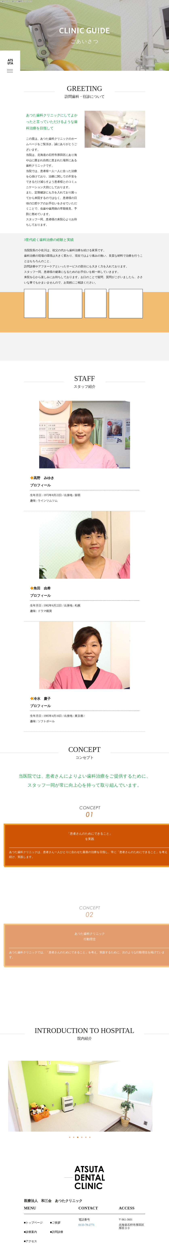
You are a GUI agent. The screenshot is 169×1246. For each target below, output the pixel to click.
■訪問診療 (56, 1231)
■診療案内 (30, 1231)
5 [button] (85, 1137)
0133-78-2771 (86, 1224)
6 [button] (89, 1137)
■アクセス (30, 1241)
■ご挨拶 (55, 1222)
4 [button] (81, 1137)
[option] (80, 1096)
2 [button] (73, 1137)
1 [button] (69, 1137)
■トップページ (33, 1222)
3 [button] (77, 1137)
